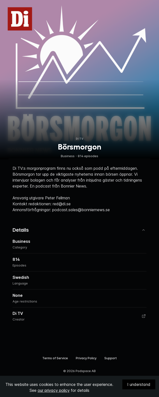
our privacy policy (54, 390)
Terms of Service (55, 358)
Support (110, 358)
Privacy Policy (86, 358)
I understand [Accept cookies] (138, 384)
